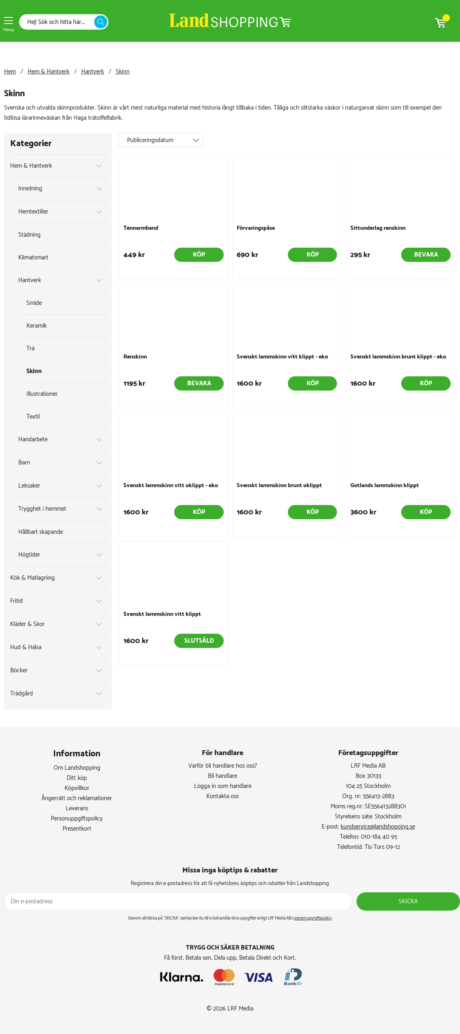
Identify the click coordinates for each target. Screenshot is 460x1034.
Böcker (19, 670)
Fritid (16, 601)
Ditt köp (77, 778)
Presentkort (77, 829)
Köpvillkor (77, 788)
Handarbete (33, 439)
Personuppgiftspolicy (77, 819)
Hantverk (92, 72)
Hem (10, 72)
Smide (34, 303)
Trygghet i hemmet (42, 509)
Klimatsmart (33, 258)
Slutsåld (199, 641)
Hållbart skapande (40, 532)
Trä (30, 348)
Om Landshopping (77, 768)
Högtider (29, 555)
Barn (24, 463)
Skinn (123, 72)
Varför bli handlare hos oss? (222, 766)
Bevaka (426, 255)
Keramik (36, 326)
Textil (33, 417)
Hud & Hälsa (25, 647)
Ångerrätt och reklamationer (76, 798)
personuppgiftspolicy (313, 918)
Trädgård (21, 694)
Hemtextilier (33, 212)
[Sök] (59, 22)
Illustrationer (42, 394)
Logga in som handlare (222, 786)
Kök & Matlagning (32, 578)
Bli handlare (222, 776)
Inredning (30, 188)
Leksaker (29, 486)
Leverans (77, 808)
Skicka (408, 901)
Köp (199, 255)
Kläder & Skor (27, 624)
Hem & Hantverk (48, 72)
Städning (29, 235)
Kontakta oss (222, 796)
